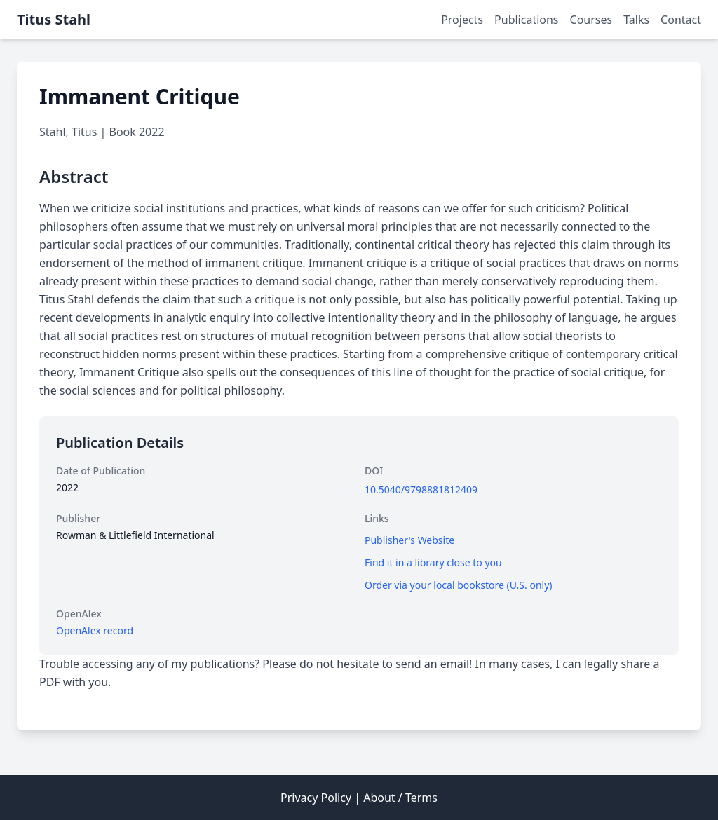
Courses (591, 19)
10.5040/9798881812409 (421, 489)
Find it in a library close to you (433, 562)
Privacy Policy (315, 797)
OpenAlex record (94, 630)
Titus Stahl (53, 19)
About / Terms (400, 797)
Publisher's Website (409, 540)
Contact (681, 19)
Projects (462, 19)
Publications (526, 19)
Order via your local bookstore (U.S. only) (459, 585)
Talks (636, 19)
